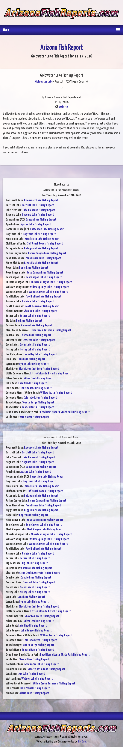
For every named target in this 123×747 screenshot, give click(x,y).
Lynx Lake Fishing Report (31, 673)
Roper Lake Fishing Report (33, 267)
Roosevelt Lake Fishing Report (41, 200)
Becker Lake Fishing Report (35, 316)
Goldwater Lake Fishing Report (41, 664)
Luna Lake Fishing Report (31, 359)
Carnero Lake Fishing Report (36, 325)
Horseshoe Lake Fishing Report (47, 229)
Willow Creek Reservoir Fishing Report (54, 683)
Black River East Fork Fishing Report (39, 369)
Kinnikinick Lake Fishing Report (42, 239)
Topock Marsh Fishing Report (38, 407)
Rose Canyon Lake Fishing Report (45, 272)
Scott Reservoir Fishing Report (42, 306)
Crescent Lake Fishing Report (38, 340)
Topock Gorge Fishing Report (38, 402)
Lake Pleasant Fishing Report (38, 210)
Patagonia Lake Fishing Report (41, 248)
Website (63, 107)
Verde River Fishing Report (34, 417)
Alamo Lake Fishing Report (34, 693)
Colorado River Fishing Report (40, 397)
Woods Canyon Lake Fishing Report (48, 292)
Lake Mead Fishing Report (32, 383)
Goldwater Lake (44, 81)
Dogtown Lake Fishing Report (39, 234)
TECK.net (82, 741)
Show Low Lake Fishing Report (40, 311)
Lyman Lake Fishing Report (34, 364)
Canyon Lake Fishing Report (41, 219)
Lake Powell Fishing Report (35, 688)
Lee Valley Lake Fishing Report (40, 354)
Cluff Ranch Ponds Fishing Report (44, 243)
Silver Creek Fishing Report (39, 378)
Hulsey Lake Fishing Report (35, 349)
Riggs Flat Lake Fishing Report (41, 263)
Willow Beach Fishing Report (56, 392)
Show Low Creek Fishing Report (42, 616)
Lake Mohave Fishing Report (36, 388)
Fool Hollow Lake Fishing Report (43, 296)
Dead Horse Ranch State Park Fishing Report (65, 412)
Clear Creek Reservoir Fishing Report (51, 330)
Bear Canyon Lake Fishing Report (44, 277)
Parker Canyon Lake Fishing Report (47, 253)
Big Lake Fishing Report (29, 320)
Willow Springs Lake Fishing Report (49, 287)
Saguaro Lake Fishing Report (38, 214)
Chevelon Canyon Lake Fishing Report (51, 282)
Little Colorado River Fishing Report (50, 373)
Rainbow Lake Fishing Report (38, 301)
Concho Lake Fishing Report (36, 335)
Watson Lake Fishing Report (37, 678)
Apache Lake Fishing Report (35, 224)
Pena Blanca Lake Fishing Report (43, 258)
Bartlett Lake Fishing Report (38, 205)
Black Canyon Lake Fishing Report (45, 529)
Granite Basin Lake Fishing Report (46, 669)
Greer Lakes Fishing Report (35, 344)
